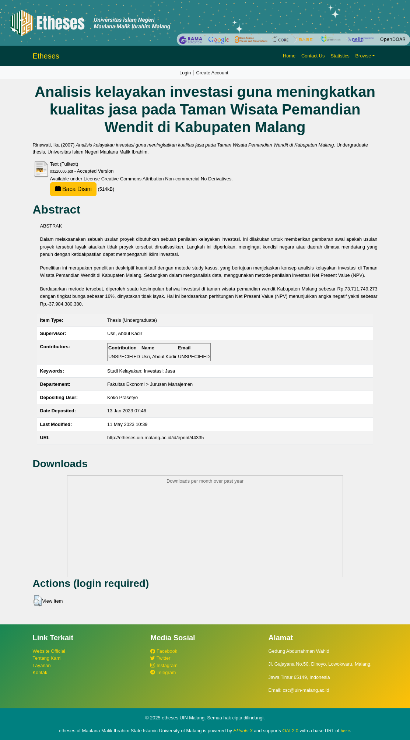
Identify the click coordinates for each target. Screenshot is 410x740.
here (345, 730)
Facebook (163, 651)
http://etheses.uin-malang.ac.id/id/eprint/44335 (155, 437)
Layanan (42, 665)
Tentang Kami (47, 658)
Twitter (160, 658)
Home (289, 56)
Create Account (212, 72)
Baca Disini (73, 189)
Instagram (163, 665)
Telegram (163, 672)
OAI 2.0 (290, 730)
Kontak (40, 672)
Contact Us (313, 56)
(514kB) (82, 189)
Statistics (339, 56)
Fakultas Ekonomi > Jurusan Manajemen (150, 384)
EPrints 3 (243, 730)
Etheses (46, 56)
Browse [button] (363, 56)
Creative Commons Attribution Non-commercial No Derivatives (166, 179)
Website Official (49, 651)
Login (185, 72)
